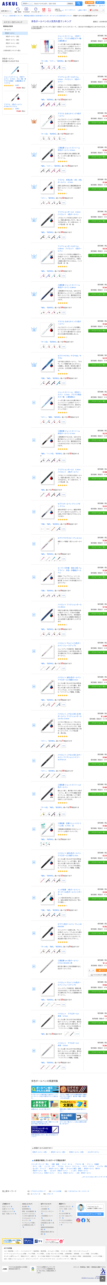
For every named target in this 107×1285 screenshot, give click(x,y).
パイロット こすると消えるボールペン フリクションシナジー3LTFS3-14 (70, 757)
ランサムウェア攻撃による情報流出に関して (28, 1225)
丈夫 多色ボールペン (84, 1173)
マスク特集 (64, 1256)
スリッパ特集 (85, 1254)
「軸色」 (43, 490)
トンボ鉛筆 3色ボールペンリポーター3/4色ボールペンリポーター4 (70, 892)
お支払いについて (8, 1211)
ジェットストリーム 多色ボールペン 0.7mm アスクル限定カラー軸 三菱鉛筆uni (69, 394)
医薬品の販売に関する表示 (47, 1233)
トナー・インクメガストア (23, 1251)
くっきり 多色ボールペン (79, 1171)
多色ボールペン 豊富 (56, 1168)
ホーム (5, 16)
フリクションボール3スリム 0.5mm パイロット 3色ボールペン (69, 79)
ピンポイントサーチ (63, 1259)
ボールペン (7, 30)
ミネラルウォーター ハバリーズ (78, 1191)
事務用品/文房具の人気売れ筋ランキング (36, 16)
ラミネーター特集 (66, 1251)
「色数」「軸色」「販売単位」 (50, 378)
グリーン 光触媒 (93, 1164)
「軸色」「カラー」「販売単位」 (51, 166)
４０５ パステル (88, 1166)
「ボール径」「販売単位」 (49, 134)
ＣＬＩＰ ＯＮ (49, 1166)
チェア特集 (31, 1254)
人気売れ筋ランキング (15, 16)
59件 (17, 109)
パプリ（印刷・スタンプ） (65, 1210)
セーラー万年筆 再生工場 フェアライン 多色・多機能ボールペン (70, 570)
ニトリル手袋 (56, 1191)
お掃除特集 (68, 1254)
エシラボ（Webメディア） (65, 1217)
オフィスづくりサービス (47, 1259)
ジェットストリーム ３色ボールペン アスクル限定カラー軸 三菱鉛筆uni (70, 38)
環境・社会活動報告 (29, 1211)
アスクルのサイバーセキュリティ (28, 1219)
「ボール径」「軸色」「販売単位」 (51, 807)
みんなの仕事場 (64, 1213)
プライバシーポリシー (47, 1212)
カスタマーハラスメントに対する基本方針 (29, 1215)
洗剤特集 (76, 1254)
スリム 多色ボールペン (65, 1173)
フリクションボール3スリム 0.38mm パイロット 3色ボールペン (69, 248)
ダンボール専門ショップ (11, 1256)
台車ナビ (33, 1256)
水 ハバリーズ (35, 1194)
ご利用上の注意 (46, 1220)
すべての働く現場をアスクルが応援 (48, 1256)
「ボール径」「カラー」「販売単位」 (52, 61)
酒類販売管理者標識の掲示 (47, 1228)
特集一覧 (73, 1259)
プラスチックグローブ (38, 1191)
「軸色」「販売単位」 (47, 99)
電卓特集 (36, 1251)
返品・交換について (9, 1214)
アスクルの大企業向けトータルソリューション (65, 1223)
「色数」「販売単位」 (47, 590)
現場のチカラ (25, 1256)
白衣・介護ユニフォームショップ (14, 1259)
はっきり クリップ (39, 1168)
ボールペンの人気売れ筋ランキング (60, 16)
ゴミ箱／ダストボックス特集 (54, 1254)
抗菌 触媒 (55, 1164)
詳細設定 (70, 3)
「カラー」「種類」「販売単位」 (51, 417)
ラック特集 (40, 1254)
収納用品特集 (87, 1256)
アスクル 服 (79, 1164)
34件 (17, 85)
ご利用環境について (47, 1217)
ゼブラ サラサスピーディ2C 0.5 (69, 538)
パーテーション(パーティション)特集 (15, 1254)
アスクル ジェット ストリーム (68, 1166)
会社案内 (25, 1206)
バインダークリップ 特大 (40, 1164)
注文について (7, 1206)
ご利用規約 (45, 1209)
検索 (78, 3)
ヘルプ (103, 5)
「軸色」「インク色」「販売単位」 (51, 453)
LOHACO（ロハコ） (66, 1206)
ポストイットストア (32, 1259)
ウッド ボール (67, 1164)
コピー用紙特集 (8, 1251)
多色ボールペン (9, 33)
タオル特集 (94, 1254)
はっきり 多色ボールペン (59, 1171)
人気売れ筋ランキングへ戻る (12, 50)
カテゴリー (6, 11)
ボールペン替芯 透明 (73, 1168)
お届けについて (7, 1209)
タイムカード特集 (53, 1251)
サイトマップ (45, 1206)
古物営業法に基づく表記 (47, 1224)
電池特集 (43, 1251)
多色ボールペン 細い (40, 1171)
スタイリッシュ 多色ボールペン (43, 1173)
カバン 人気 (37, 1166)
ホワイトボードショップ (80, 1251)
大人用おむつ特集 (75, 1256)
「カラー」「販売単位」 (48, 198)
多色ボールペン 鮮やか (92, 1168)
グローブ (50, 1194)
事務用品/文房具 (8, 26)
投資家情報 (26, 1209)
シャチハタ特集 (97, 1256)
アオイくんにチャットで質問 (90, 1214)
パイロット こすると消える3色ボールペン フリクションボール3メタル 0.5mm (70, 716)
